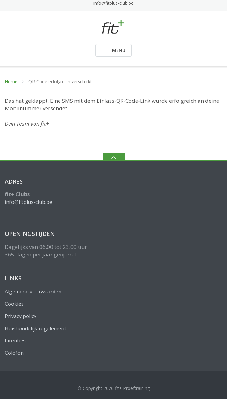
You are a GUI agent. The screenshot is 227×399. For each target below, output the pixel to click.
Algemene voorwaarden (33, 291)
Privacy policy (20, 316)
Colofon (14, 352)
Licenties (15, 340)
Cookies (14, 303)
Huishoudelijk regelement (35, 328)
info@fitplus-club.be (113, 3)
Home (11, 81)
